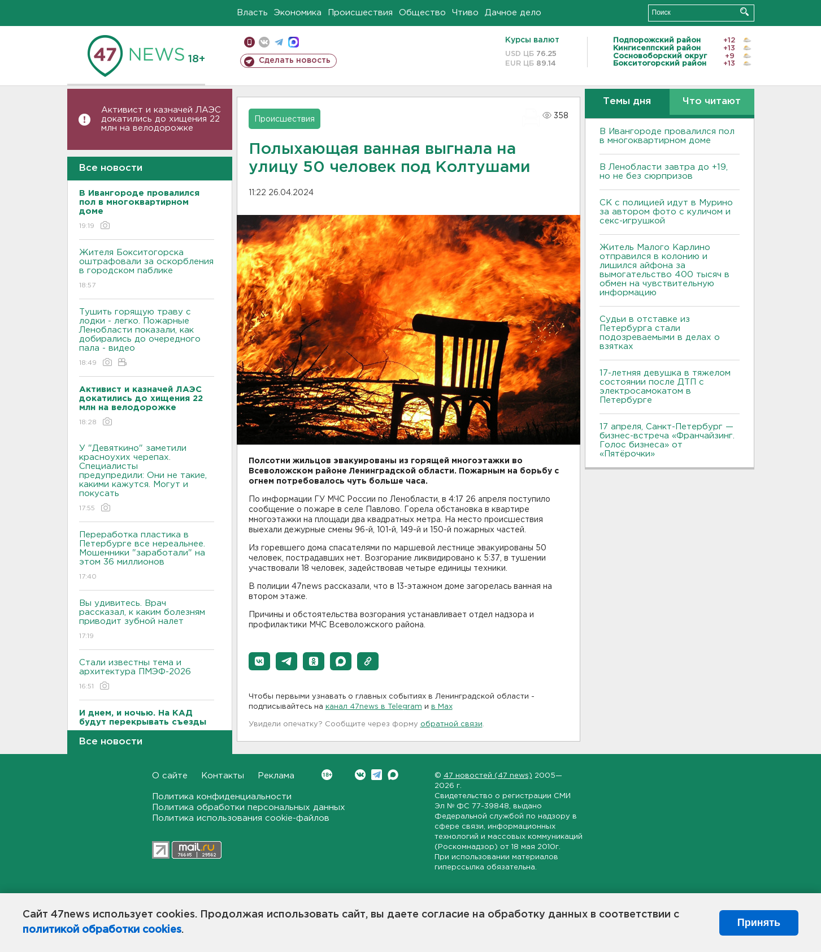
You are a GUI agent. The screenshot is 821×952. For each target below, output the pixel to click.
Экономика (298, 12)
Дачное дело (513, 12)
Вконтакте (327, 774)
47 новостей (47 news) (488, 776)
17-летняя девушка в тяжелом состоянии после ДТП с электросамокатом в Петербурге (665, 386)
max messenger (293, 42)
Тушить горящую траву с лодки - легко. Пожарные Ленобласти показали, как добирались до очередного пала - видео (146, 338)
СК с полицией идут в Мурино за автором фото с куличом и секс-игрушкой (666, 212)
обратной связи (451, 724)
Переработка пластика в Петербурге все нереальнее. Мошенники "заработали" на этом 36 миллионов (146, 556)
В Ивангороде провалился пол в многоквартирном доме (667, 136)
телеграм (278, 42)
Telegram (376, 774)
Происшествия (360, 12)
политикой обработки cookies (102, 929)
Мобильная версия (249, 42)
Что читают (712, 101)
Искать (744, 11)
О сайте (170, 775)
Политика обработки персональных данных (248, 807)
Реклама (276, 775)
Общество (422, 12)
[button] (259, 661)
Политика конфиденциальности (222, 796)
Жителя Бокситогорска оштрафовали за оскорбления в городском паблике (146, 269)
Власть (252, 12)
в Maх (442, 707)
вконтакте (264, 42)
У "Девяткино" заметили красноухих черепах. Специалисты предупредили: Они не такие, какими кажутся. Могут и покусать (146, 479)
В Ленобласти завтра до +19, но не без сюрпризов (664, 171)
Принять (758, 922)
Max (393, 774)
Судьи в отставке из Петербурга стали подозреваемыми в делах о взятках (660, 333)
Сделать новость (295, 60)
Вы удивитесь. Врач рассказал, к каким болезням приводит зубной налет (146, 620)
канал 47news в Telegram (373, 707)
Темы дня (627, 101)
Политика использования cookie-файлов (240, 818)
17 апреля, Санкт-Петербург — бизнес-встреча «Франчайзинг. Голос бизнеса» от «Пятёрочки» (667, 440)
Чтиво (465, 12)
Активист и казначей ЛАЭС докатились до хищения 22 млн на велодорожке (161, 119)
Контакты (222, 775)
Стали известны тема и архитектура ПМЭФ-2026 (146, 675)
